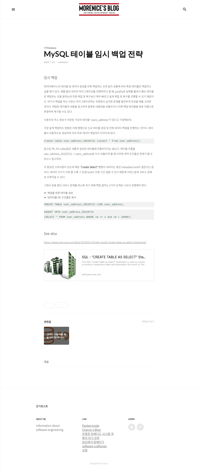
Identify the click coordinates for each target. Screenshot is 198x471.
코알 (85, 450)
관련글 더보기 (148, 321)
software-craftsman (94, 446)
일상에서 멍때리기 (93, 442)
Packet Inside (90, 426)
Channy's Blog (91, 430)
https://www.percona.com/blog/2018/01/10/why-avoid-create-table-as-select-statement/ (95, 242)
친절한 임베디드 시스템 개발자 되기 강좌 (97, 436)
